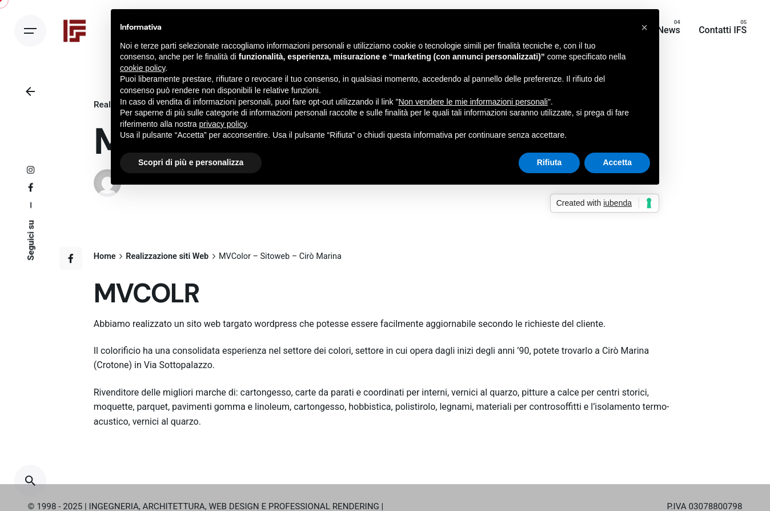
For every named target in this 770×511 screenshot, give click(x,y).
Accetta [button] (617, 162)
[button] (644, 27)
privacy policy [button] (223, 124)
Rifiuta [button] (549, 162)
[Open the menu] (30, 31)
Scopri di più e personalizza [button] (190, 162)
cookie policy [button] (142, 68)
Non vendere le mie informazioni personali (472, 101)
